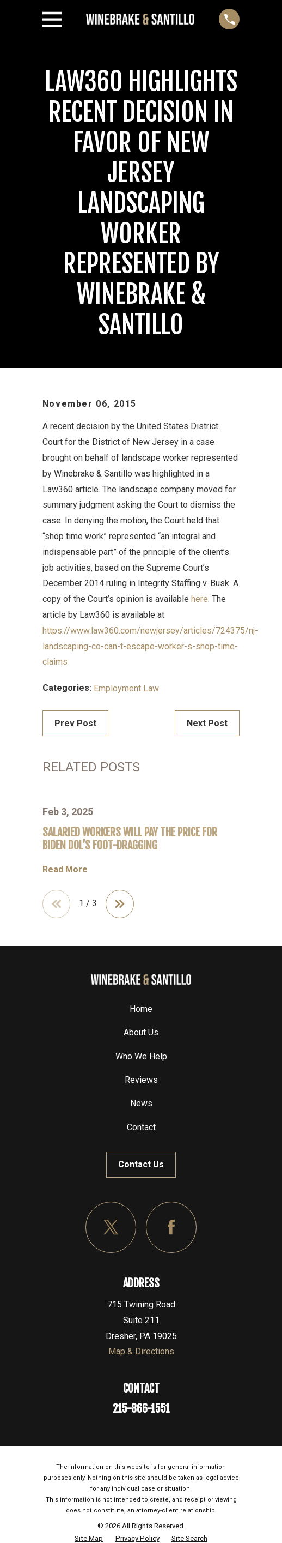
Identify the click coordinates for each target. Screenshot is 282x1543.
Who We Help (141, 1056)
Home (141, 1009)
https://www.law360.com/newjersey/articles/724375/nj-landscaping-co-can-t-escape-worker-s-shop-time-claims (150, 646)
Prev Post (75, 723)
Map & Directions (141, 1351)
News (141, 1103)
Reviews (141, 1080)
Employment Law (126, 688)
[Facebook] (171, 1227)
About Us (141, 1032)
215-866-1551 (141, 1408)
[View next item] (120, 904)
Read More (65, 870)
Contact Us (141, 1164)
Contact (141, 1127)
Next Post (207, 723)
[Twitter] (110, 1227)
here (199, 599)
